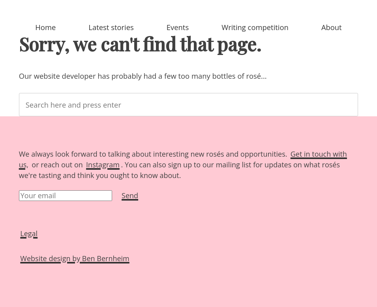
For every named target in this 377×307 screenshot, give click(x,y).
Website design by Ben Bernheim (74, 258)
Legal (29, 233)
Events (178, 27)
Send (130, 195)
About (331, 27)
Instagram (103, 164)
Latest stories (110, 27)
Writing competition (255, 27)
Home (45, 27)
